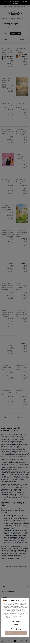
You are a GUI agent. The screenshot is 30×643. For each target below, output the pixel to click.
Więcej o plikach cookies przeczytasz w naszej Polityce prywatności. (13, 616)
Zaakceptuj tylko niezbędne (16, 623)
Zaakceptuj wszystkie (16, 633)
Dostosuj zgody (16, 629)
